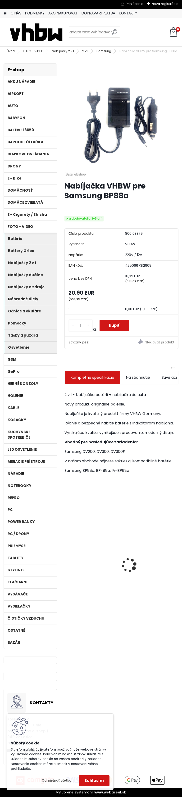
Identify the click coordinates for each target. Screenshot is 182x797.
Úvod (11, 51)
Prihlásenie (134, 3)
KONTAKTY (128, 13)
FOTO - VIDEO (33, 51)
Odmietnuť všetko (56, 780)
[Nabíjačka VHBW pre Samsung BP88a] (121, 120)
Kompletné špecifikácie (92, 377)
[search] (114, 33)
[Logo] (36, 32)
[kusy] (80, 325)
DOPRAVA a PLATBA (98, 13)
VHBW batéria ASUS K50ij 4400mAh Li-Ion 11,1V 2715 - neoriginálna (149, 552)
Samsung (103, 51)
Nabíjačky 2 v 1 (63, 51)
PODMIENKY (35, 13)
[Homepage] (5, 13)
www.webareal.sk (110, 792)
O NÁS (16, 13)
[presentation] (67, 557)
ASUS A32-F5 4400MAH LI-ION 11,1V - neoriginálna (92, 554)
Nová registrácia (165, 3)
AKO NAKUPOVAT (63, 13)
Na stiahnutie (138, 377)
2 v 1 (85, 51)
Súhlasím (94, 780)
